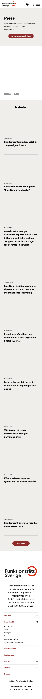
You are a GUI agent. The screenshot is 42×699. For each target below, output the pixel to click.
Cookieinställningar (21, 689)
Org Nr (7, 661)
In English (7, 633)
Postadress (9, 655)
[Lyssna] (27, 4)
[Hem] (9, 4)
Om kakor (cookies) (11, 639)
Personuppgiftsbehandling (13, 642)
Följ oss (7, 616)
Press (6, 630)
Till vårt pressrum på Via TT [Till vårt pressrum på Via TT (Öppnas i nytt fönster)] (21, 36)
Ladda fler (21, 543)
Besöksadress (10, 649)
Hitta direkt (9, 622)
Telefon (7, 668)
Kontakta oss (8, 626)
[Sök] (32, 4)
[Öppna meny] (38, 4)
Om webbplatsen (10, 636)
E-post (7, 674)
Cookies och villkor (21, 687)
